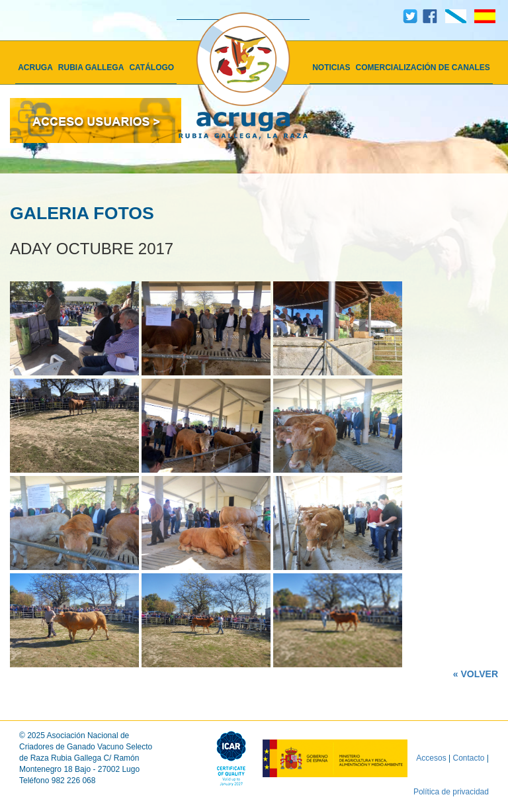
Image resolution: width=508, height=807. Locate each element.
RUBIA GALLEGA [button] (91, 67)
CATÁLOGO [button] (151, 67)
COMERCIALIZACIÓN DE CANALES (423, 67)
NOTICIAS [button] (331, 67)
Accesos (431, 757)
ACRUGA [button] (35, 67)
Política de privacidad (451, 791)
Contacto (469, 757)
